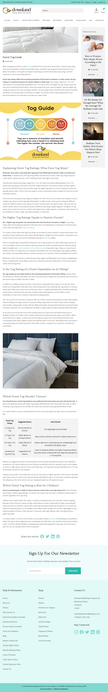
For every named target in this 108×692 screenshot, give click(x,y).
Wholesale (99, 20)
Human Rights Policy (11, 645)
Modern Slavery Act (10, 641)
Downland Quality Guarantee (14, 617)
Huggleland (81, 20)
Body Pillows (43, 636)
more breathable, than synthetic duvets (31, 248)
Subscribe (73, 570)
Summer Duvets (44, 641)
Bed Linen (46, 20)
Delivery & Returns (10, 622)
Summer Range (44, 622)
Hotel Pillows (43, 626)
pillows (53, 519)
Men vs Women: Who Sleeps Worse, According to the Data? (93, 61)
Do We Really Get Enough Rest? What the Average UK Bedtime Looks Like (93, 104)
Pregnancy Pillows (45, 631)
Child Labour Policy (10, 659)
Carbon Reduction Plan (12, 664)
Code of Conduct (9, 655)
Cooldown (68, 20)
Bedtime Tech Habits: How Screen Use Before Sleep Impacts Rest (93, 148)
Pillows (7, 20)
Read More (93, 74)
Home (5, 598)
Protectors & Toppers (30, 20)
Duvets (16, 20)
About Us (88, 2)
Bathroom (57, 20)
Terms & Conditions (10, 631)
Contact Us (102, 2)
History (5, 608)
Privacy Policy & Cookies (12, 626)
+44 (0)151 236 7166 (77, 2)
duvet (29, 66)
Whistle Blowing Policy (11, 650)
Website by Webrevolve (61, 689)
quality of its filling (27, 228)
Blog (95, 2)
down (46, 238)
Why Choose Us (9, 612)
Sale (90, 20)
